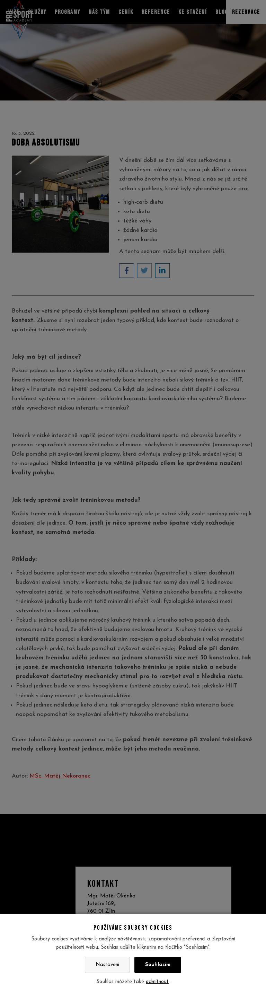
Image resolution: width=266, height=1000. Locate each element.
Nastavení (107, 964)
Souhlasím (157, 964)
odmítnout (157, 981)
